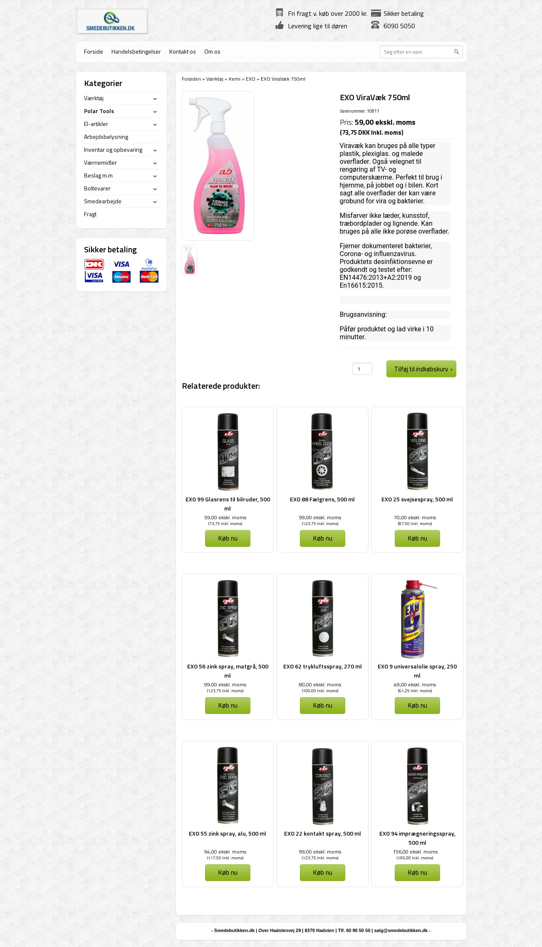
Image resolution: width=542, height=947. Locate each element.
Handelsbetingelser (136, 51)
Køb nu (228, 538)
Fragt (90, 214)
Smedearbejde (102, 201)
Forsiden (191, 79)
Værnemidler (100, 162)
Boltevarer (97, 188)
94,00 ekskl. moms (225, 852)
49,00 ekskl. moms (415, 684)
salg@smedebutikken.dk (401, 930)
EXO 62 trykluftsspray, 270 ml (322, 666)
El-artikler (96, 123)
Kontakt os (182, 51)
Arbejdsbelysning (106, 136)
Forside (93, 51)
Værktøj (214, 79)
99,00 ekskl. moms (320, 517)
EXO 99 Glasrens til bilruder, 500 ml (228, 504)
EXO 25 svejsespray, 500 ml (417, 499)
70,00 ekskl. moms (415, 517)
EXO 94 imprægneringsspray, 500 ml (417, 838)
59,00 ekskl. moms (225, 517)
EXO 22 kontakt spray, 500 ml (322, 833)
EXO (250, 79)
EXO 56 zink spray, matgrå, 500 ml (227, 671)
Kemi (234, 79)
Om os (212, 51)
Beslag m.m (98, 175)
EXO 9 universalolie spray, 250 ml (417, 671)
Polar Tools (99, 110)
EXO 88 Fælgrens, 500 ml (322, 499)
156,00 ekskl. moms (415, 852)
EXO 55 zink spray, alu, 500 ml (227, 833)
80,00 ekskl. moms (320, 684)
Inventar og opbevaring (113, 149)
